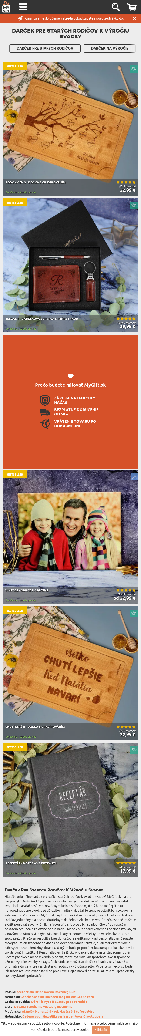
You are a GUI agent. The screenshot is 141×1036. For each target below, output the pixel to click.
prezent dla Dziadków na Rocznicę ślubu (47, 992)
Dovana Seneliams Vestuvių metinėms (43, 1007)
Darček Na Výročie (109, 48)
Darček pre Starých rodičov (45, 48)
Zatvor (134, 18)
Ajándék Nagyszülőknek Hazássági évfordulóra (58, 1012)
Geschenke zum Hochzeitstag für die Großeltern (57, 997)
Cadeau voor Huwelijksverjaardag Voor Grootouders (62, 1017)
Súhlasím (101, 1030)
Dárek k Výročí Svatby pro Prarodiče (59, 1002)
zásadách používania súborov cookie (63, 1030)
